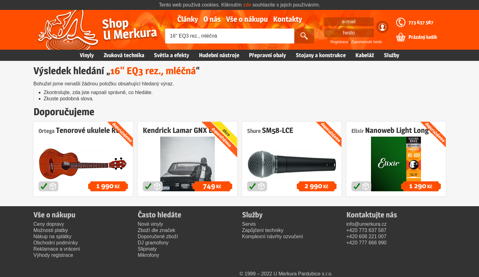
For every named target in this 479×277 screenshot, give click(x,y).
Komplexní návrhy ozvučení (272, 236)
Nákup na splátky (53, 236)
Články (187, 19)
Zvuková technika (124, 55)
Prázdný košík (423, 37)
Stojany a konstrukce (321, 55)
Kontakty (287, 19)
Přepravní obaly (267, 55)
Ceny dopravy (49, 224)
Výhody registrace (53, 255)
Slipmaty (147, 249)
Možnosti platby (51, 230)
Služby (391, 55)
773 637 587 (421, 22)
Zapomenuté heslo (366, 42)
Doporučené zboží (158, 236)
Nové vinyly (150, 224)
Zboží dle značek (156, 230)
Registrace (339, 42)
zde (247, 4)
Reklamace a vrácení (57, 249)
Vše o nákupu (247, 19)
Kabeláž (364, 55)
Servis (249, 224)
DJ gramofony (153, 242)
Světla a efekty (171, 55)
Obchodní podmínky (56, 242)
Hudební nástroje (219, 55)
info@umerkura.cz (366, 224)
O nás (212, 19)
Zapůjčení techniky (262, 230)
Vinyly (87, 55)
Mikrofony (148, 255)
